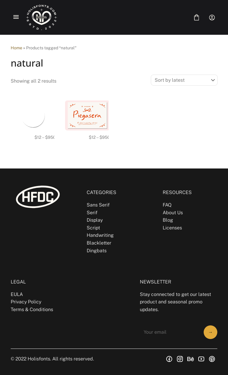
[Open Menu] (16, 17)
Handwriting (100, 235)
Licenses (172, 228)
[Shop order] (184, 80)
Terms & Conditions (32, 309)
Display (95, 220)
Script (93, 228)
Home (16, 47)
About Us (173, 212)
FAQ (167, 205)
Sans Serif (98, 205)
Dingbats (97, 250)
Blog (168, 220)
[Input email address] (170, 332)
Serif (92, 212)
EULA (17, 294)
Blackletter (99, 243)
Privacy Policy (26, 302)
